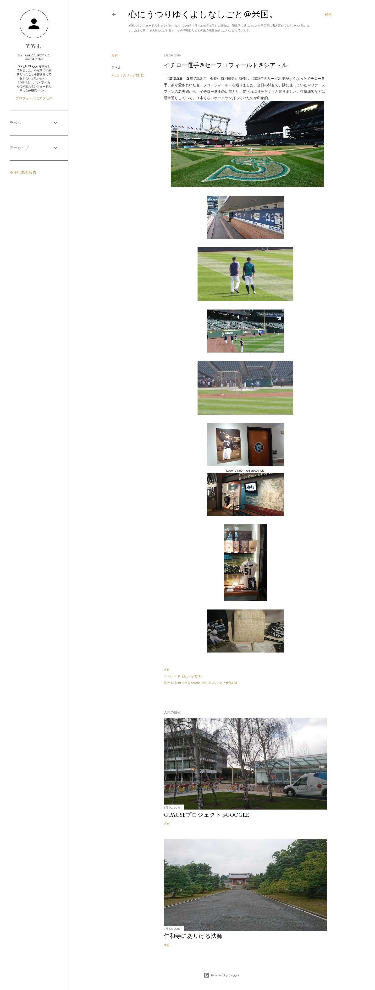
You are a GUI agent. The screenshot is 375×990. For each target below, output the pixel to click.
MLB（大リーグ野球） (128, 75)
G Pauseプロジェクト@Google (206, 814)
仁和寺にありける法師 (193, 936)
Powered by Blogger (221, 975)
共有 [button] (114, 56)
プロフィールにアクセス (34, 98)
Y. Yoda (34, 46)
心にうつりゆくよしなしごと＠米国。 (203, 14)
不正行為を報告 (23, 172)
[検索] (328, 14)
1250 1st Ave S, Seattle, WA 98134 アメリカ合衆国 (204, 683)
